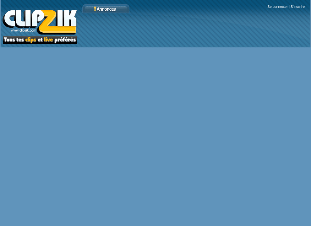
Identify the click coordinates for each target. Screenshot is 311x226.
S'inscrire (298, 6)
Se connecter (277, 6)
